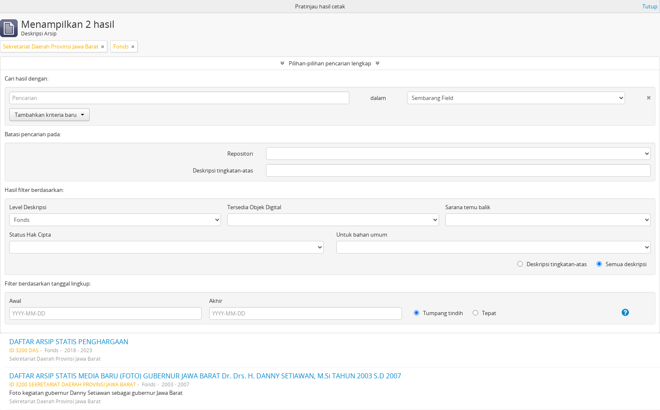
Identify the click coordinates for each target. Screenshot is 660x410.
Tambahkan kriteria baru (49, 115)
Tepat (484, 313)
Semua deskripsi (621, 264)
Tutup (649, 6)
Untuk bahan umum (361, 234)
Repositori (240, 153)
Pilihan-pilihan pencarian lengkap (330, 63)
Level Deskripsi (27, 207)
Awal (15, 301)
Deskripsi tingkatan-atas (223, 170)
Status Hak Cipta (30, 234)
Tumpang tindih (438, 313)
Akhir (215, 301)
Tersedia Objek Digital (254, 207)
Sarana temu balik (467, 207)
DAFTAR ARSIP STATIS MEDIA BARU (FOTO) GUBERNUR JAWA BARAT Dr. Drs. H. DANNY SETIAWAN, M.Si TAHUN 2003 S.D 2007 (205, 375)
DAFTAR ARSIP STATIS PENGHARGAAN (68, 341)
